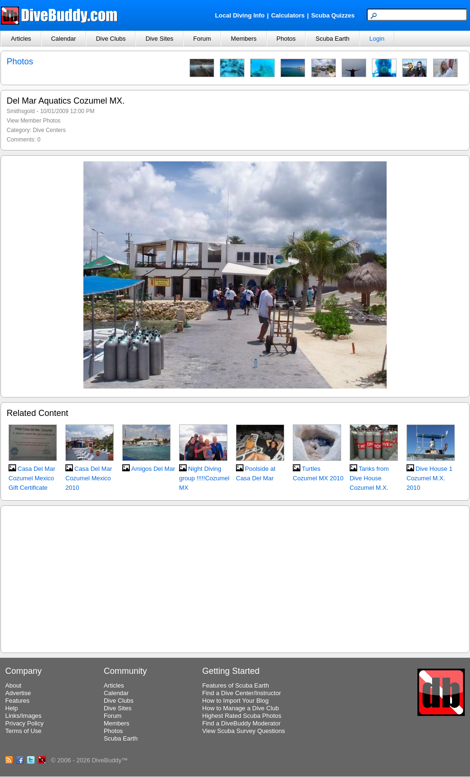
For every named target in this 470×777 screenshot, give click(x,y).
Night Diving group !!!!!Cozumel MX (204, 478)
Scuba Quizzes (333, 15)
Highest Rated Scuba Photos (241, 715)
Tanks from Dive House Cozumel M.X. (369, 478)
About (13, 685)
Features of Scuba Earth (235, 685)
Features (17, 700)
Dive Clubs (111, 38)
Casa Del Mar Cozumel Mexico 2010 (88, 478)
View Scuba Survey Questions (243, 730)
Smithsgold (21, 111)
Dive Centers (49, 130)
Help (11, 708)
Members (243, 38)
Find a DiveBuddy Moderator (241, 723)
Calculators (288, 15)
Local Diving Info (240, 15)
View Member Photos (34, 120)
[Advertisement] (235, 578)
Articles (21, 38)
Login (377, 38)
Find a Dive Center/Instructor (241, 693)
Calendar (63, 38)
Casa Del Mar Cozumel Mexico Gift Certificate (32, 478)
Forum (202, 38)
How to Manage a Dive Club (240, 708)
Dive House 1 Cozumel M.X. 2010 (429, 478)
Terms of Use (23, 730)
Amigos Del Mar (153, 468)
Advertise (18, 693)
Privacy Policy (24, 723)
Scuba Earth (333, 38)
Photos (286, 38)
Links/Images (23, 715)
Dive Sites (159, 38)
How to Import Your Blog (235, 700)
